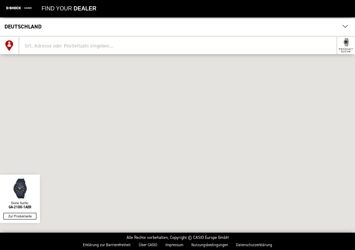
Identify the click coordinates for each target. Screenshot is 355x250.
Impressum (174, 245)
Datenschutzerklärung (254, 245)
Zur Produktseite (20, 216)
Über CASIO (148, 245)
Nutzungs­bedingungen (209, 245)
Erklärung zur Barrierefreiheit (107, 245)
